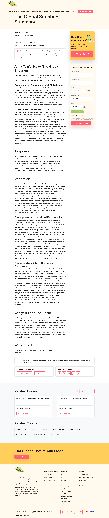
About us (63, 474)
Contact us (64, 483)
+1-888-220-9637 (22, 512)
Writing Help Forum (48, 483)
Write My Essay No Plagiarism (66, 498)
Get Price (21, 456)
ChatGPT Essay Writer (49, 480)
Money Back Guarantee (86, 477)
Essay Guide (48, 11)
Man (51, 434)
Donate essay (65, 486)
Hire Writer (85, 11)
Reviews (63, 480)
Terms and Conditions (85, 474)
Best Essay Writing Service (66, 502)
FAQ (62, 477)
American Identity (58, 430)
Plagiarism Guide (48, 474)
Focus (35, 46)
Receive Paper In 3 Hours (82, 54)
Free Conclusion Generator (66, 493)
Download (24, 373)
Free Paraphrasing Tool (68, 489)
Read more (23, 413)
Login (72, 11)
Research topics (47, 477)
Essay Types (25, 11)
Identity (30, 36)
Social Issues (31, 42)
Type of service (75, 72)
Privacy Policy (83, 483)
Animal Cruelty (75, 430)
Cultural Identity (22, 434)
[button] (82, 391)
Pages (72, 87)
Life (25, 42)
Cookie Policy (83, 480)
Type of (75, 79)
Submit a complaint (84, 486)
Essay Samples (12, 11)
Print (39, 373)
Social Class (61, 434)
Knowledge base (50, 471)
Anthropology (28, 46)
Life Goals (43, 430)
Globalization (42, 46)
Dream (33, 430)
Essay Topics (36, 11)
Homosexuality (39, 434)
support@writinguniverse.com (44, 512)
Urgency (73, 103)
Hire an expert (81, 123)
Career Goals (21, 430)
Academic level (75, 95)
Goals (26, 36)
